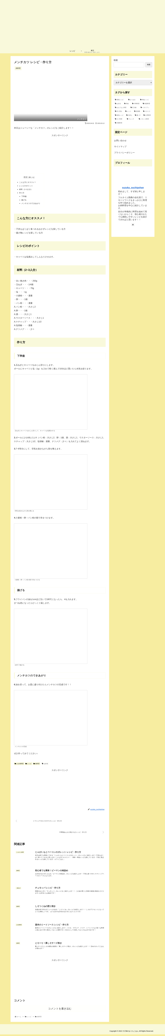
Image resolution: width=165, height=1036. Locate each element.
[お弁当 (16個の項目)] (118, 103)
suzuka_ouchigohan (133, 187)
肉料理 (36, 765)
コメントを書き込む (60, 1010)
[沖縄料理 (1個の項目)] (133, 123)
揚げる (24, 201)
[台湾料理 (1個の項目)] (147, 115)
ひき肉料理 (19, 765)
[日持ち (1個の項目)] (129, 115)
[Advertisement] (60, 153)
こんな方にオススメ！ (28, 182)
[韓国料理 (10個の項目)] (147, 103)
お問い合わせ (120, 140)
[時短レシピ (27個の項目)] (145, 100)
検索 (116, 60)
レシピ (28, 765)
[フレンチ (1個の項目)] (131, 119)
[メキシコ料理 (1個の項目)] (145, 119)
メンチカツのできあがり (32, 205)
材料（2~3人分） (26, 190)
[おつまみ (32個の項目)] (133, 100)
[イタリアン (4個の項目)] (146, 107)
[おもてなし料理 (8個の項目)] (121, 107)
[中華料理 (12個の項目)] (136, 103)
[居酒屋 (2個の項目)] (137, 111)
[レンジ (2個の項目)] (128, 111)
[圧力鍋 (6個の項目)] (134, 107)
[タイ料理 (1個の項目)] (119, 119)
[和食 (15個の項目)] (127, 103)
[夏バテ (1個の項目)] (138, 115)
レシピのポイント (26, 186)
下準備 (24, 197)
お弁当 (45, 765)
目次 (26, 177)
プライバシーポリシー (124, 152)
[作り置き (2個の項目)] (119, 111)
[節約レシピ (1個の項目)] (119, 115)
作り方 (22, 193)
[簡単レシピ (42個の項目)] (120, 100)
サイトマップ (120, 146)
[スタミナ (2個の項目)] (147, 111)
